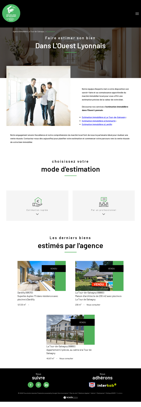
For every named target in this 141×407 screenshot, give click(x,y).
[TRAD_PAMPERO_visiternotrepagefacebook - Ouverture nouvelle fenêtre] (30, 388)
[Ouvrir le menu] (137, 14)
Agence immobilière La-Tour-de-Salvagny (28, 31)
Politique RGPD (110, 396)
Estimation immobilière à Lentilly (97, 130)
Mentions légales (84, 396)
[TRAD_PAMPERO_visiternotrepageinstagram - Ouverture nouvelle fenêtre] (38, 388)
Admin (93, 396)
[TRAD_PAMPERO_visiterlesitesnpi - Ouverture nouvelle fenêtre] (92, 388)
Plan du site (73, 396)
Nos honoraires (63, 396)
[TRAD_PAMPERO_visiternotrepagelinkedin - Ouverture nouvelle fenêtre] (46, 388)
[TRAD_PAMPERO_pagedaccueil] (11, 21)
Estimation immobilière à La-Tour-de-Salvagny (104, 123)
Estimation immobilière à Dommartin (99, 126)
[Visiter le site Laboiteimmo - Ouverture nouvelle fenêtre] (70, 401)
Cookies (119, 396)
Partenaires (100, 396)
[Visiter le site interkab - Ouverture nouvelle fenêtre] (107, 388)
